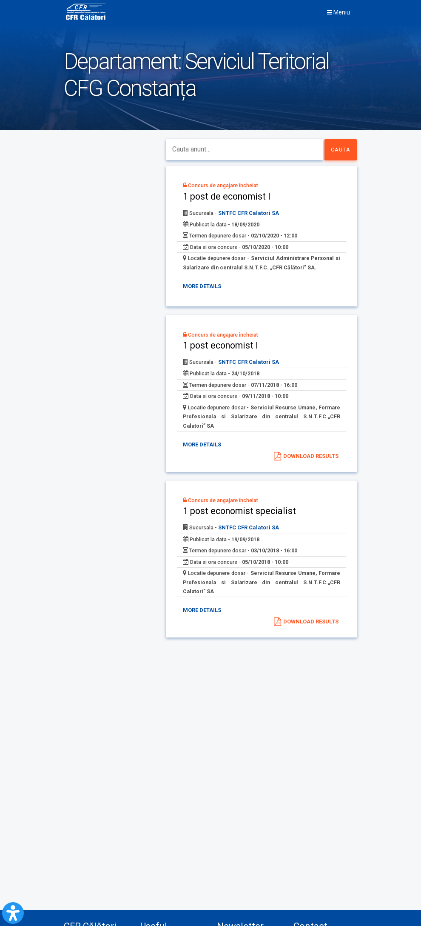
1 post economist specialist (247, 520)
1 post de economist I (234, 198)
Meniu (338, 12)
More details (206, 300)
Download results (310, 462)
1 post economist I (227, 359)
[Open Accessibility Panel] (13, 913)
